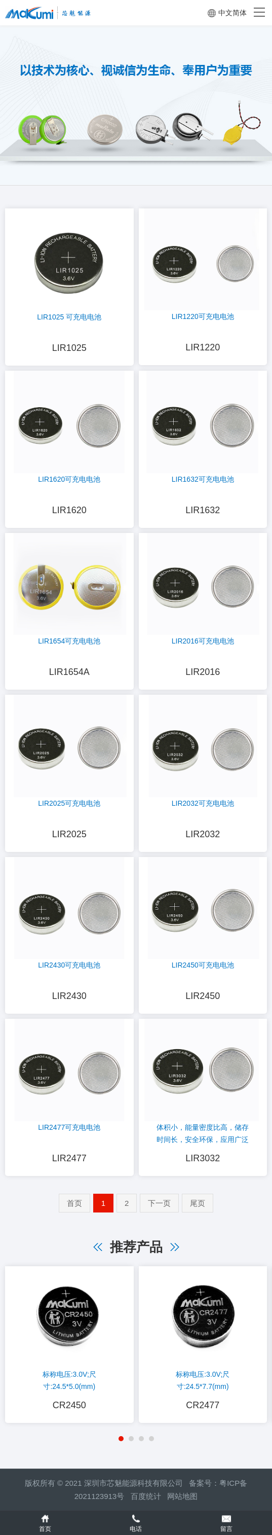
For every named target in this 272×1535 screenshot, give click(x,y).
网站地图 (182, 1496)
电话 (136, 1523)
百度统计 (149, 1496)
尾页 (197, 1203)
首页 (74, 1203)
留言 (226, 1523)
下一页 (159, 1203)
